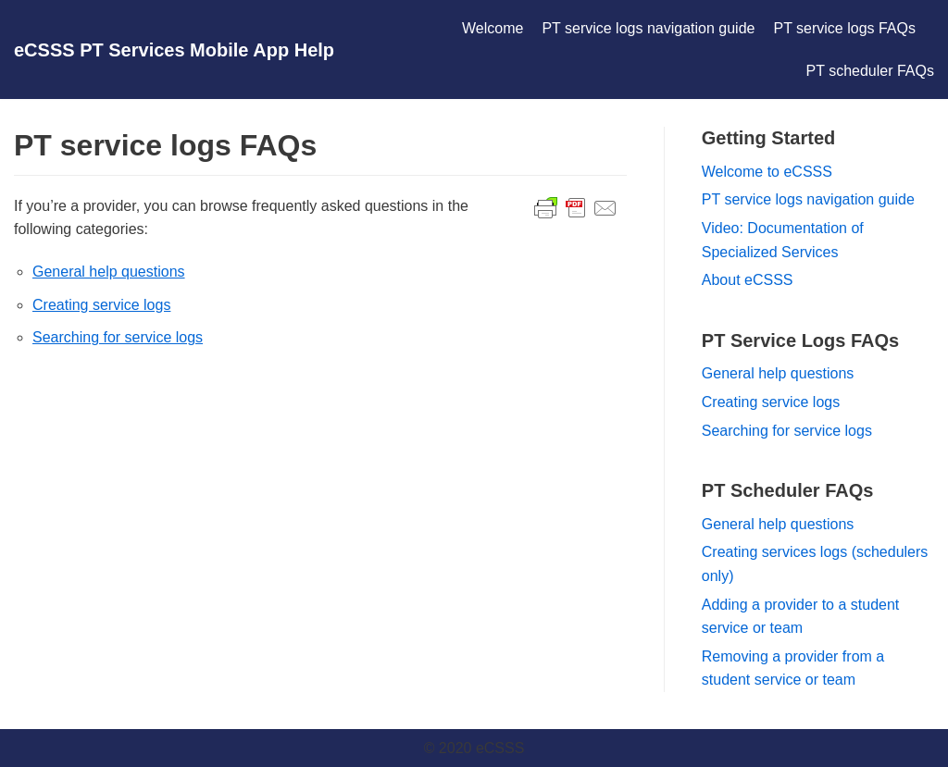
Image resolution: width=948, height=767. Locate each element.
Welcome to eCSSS (767, 171)
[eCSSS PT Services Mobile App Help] (174, 50)
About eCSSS (747, 280)
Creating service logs (101, 305)
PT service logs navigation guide (648, 28)
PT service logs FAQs (844, 28)
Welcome (492, 28)
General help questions (108, 271)
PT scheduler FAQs (870, 71)
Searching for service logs (117, 337)
